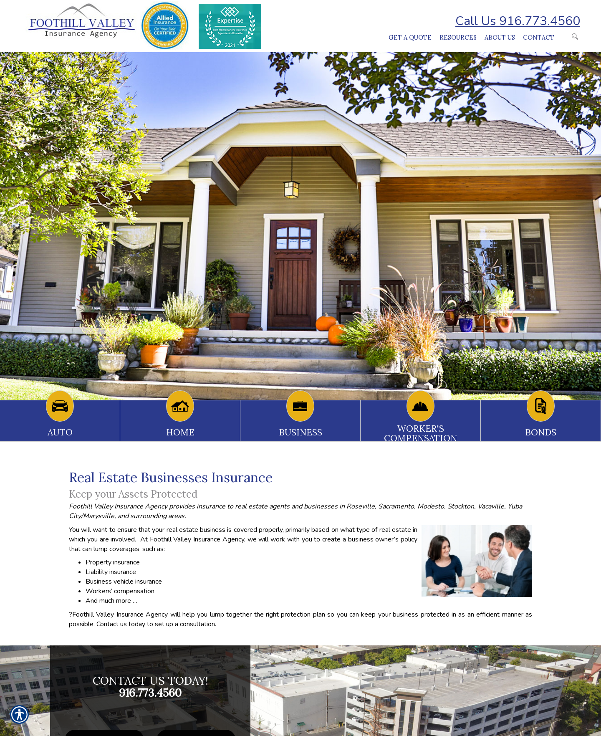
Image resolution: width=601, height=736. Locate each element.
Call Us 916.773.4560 (517, 21)
